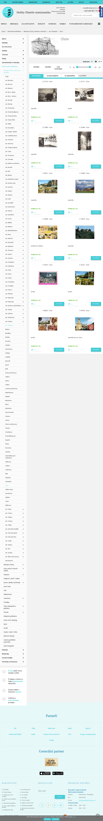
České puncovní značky (7, 795)
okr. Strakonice (9, 317)
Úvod (3, 31)
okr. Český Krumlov (11, 116)
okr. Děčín (8, 124)
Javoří (7, 365)
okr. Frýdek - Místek (11, 132)
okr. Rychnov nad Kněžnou (13, 305)
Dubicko (7, 345)
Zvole (7, 501)
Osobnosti (7, 598)
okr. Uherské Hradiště (11, 529)
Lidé (5, 590)
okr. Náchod (9, 238)
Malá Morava (9, 392)
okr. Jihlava (8, 175)
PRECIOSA (51, 728)
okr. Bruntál (8, 100)
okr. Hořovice (9, 143)
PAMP (33, 734)
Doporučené (36, 76)
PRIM (70, 728)
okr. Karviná (9, 187)
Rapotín (7, 440)
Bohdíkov (8, 333)
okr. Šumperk (53, 31)
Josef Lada (7, 586)
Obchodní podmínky (9, 803)
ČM (15, 728)
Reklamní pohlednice (10, 616)
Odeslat (59, 796)
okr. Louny (8, 219)
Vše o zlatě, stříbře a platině (9, 806)
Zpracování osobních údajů (27, 808)
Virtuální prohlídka (27, 805)
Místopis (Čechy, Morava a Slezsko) (35, 31)
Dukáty (4, 51)
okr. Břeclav (8, 104)
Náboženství (8, 594)
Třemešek (8, 481)
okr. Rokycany (9, 302)
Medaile (5, 43)
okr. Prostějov (9, 286)
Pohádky (6, 602)
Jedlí (6, 369)
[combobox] (100, 61)
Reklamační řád (8, 810)
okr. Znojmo (8, 553)
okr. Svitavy (8, 321)
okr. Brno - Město (10, 92)
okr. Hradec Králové (11, 147)
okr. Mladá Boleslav (11, 230)
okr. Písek (8, 270)
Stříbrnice (8, 462)
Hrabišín (7, 357)
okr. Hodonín (9, 139)
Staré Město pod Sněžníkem (10, 457)
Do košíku (59, 120)
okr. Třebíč (8, 525)
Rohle (7, 444)
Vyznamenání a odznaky (10, 62)
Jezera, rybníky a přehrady (12, 582)
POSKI (51, 740)
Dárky (4, 58)
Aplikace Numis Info (27, 803)
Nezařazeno (9, 560)
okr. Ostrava (9, 258)
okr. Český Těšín (10, 120)
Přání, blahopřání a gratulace (10, 607)
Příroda (6, 612)
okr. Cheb (8, 151)
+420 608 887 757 (91, 11)
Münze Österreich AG (51, 734)
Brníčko (7, 337)
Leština (7, 377)
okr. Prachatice (9, 282)
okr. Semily (8, 309)
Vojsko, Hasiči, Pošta (10, 632)
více (74, 817)
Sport (5, 624)
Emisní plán (25, 792)
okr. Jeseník (8, 167)
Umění (6, 628)
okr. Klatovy (8, 195)
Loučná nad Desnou (11, 388)
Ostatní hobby (7, 658)
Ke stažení (25, 795)
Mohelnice (8, 408)
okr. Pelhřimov (9, 266)
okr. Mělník (8, 222)
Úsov (6, 485)
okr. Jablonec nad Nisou (12, 163)
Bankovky (5, 654)
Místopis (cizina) (9, 565)
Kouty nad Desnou (11, 373)
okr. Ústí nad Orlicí (10, 537)
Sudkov (7, 466)
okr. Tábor (8, 509)
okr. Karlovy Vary (10, 183)
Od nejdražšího (70, 76)
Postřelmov (8, 432)
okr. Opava (8, 254)
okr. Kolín (8, 199)
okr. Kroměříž (9, 203)
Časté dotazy (7, 792)
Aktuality (6, 789)
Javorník (7, 361)
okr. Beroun (8, 84)
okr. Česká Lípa (9, 108)
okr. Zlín (7, 549)
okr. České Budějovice (11, 112)
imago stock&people (88, 734)
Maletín (7, 396)
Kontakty (24, 797)
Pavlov (7, 420)
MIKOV (87, 728)
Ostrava (5, 55)
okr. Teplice (8, 517)
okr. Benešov (9, 80)
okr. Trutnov (9, 521)
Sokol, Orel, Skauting (10, 620)
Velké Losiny (9, 489)
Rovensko (8, 448)
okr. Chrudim (9, 159)
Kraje (7, 76)
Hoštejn (7, 353)
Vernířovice (8, 493)
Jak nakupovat (26, 789)
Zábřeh (7, 497)
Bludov (7, 329)
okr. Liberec (8, 211)
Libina (7, 381)
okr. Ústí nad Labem (11, 533)
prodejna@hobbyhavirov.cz (87, 800)
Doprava (6, 574)
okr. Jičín (7, 171)
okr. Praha (8, 278)
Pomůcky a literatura (9, 662)
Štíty (6, 474)
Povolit (47, 819)
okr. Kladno (8, 191)
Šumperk (8, 477)
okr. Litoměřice (9, 215)
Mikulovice (8, 400)
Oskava (7, 416)
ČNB (33, 728)
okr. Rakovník (9, 298)
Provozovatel (26, 800)
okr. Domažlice (9, 128)
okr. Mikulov (9, 226)
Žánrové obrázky (9, 636)
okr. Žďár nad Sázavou (12, 557)
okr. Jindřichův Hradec (11, 179)
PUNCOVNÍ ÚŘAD (15, 734)
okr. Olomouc (9, 250)
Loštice (7, 385)
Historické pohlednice (14, 31)
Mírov (7, 404)
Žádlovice (8, 505)
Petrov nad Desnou (11, 424)
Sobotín (7, 452)
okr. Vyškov (8, 545)
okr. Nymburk (9, 246)
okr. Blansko (9, 88)
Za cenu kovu (7, 47)
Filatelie (5, 650)
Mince (4, 39)
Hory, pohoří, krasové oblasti (11, 570)
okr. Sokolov (9, 313)
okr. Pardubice (9, 262)
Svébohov (8, 470)
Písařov (7, 428)
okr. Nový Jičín (9, 242)
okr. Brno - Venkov (10, 96)
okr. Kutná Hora (10, 207)
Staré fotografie (9, 646)
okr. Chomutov (9, 155)
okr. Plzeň (8, 274)
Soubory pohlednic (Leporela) (10, 641)
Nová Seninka (9, 412)
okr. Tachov (8, 513)
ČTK (69, 734)
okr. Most (8, 234)
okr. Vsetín (8, 541)
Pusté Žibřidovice (10, 436)
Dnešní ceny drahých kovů (9, 799)
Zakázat (55, 819)
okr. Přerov (8, 290)
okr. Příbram (9, 294)
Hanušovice (8, 349)
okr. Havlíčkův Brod (11, 136)
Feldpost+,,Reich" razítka (12, 578)
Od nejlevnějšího (52, 76)
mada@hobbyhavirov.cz (90, 8)
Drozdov (7, 341)
